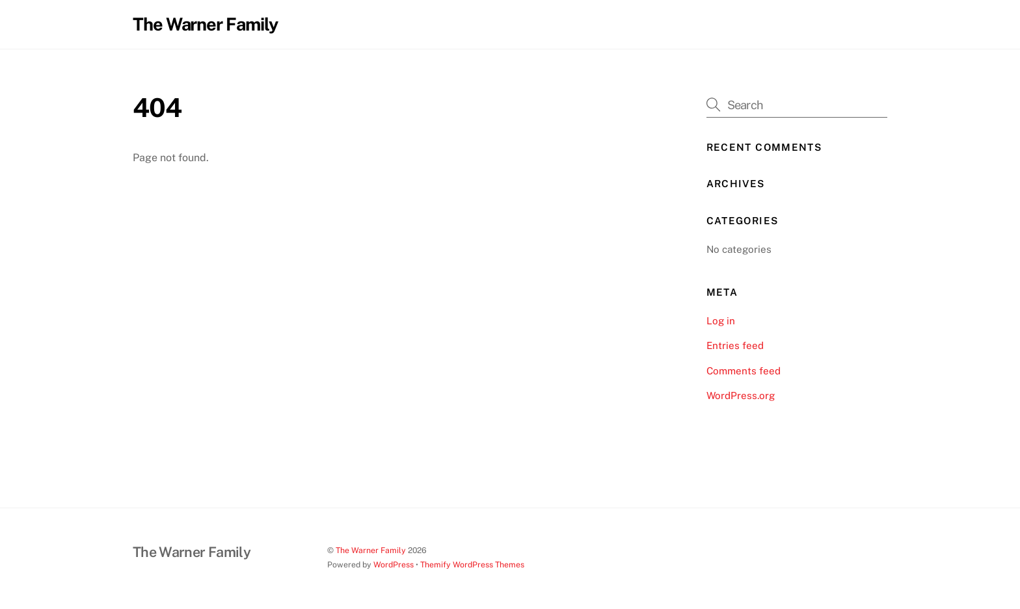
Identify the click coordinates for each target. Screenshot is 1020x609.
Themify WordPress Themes (472, 564)
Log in (720, 320)
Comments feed (743, 370)
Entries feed (735, 345)
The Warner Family (371, 550)
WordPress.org (740, 395)
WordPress (393, 564)
